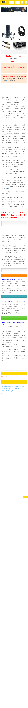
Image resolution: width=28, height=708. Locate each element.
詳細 (12, 86)
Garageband (7, 407)
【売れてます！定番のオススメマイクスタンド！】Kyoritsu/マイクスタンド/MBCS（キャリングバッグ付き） (7, 691)
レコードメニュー (11, 2)
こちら (9, 424)
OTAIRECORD (13, 705)
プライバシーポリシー (15, 702)
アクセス (7, 699)
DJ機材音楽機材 (17, 2)
